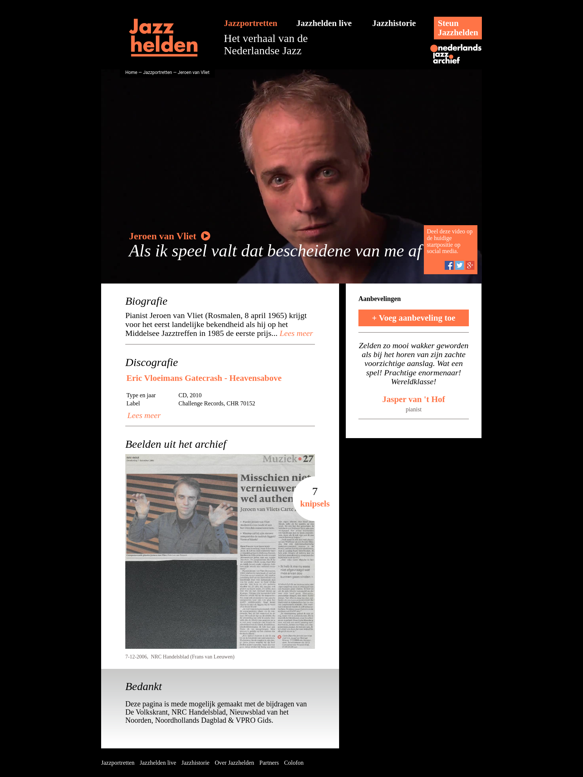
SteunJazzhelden (458, 28)
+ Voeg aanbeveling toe (413, 318)
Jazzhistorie (394, 23)
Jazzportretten (250, 23)
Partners (269, 763)
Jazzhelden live (324, 23)
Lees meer (295, 333)
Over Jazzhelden (234, 763)
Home (131, 72)
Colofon (293, 763)
